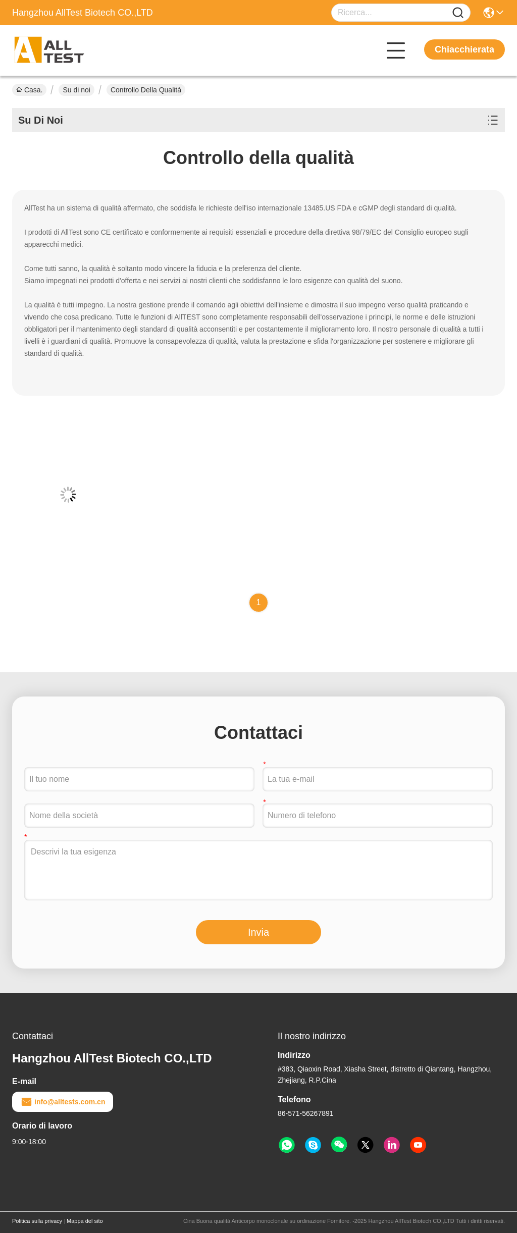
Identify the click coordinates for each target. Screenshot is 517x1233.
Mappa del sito (85, 1221)
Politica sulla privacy (37, 1221)
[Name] (458, 13)
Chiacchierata (464, 49)
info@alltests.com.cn (62, 1101)
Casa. (29, 90)
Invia (258, 932)
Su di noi (76, 90)
